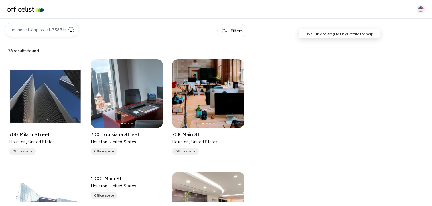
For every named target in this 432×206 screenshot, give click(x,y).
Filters (236, 30)
